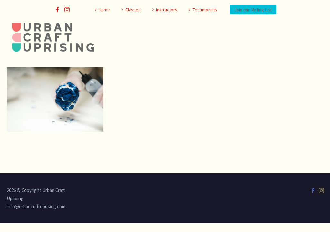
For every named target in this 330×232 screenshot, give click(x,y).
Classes (133, 10)
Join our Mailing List (253, 10)
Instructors (166, 10)
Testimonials (205, 10)
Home (104, 10)
